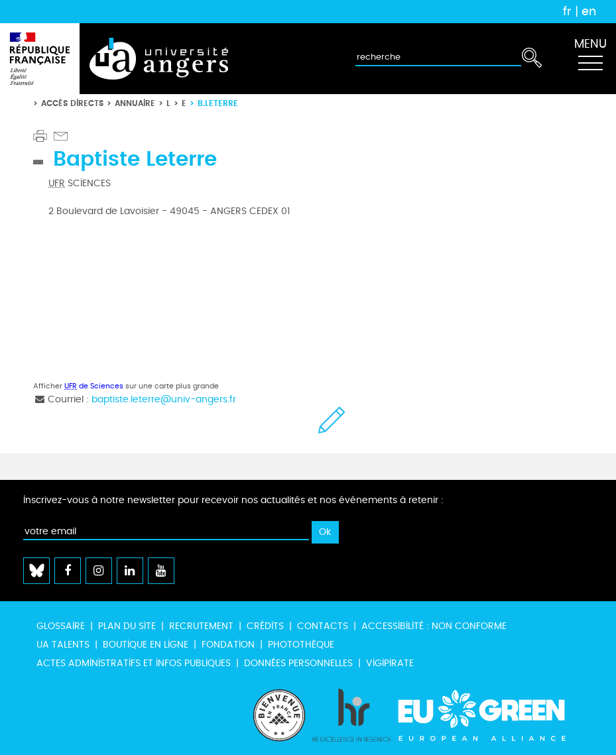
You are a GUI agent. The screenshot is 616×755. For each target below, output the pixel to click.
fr (567, 11)
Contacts (322, 626)
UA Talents (63, 645)
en (589, 11)
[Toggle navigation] (590, 59)
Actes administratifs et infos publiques (133, 663)
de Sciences (93, 386)
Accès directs (72, 103)
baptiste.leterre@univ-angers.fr (164, 399)
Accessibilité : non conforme (434, 626)
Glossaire (60, 626)
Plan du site (127, 626)
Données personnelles (298, 663)
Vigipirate (390, 663)
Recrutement (201, 626)
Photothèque (301, 645)
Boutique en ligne (145, 645)
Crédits (265, 626)
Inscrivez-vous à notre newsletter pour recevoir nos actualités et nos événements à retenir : (233, 500)
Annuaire (135, 103)
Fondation (228, 645)
